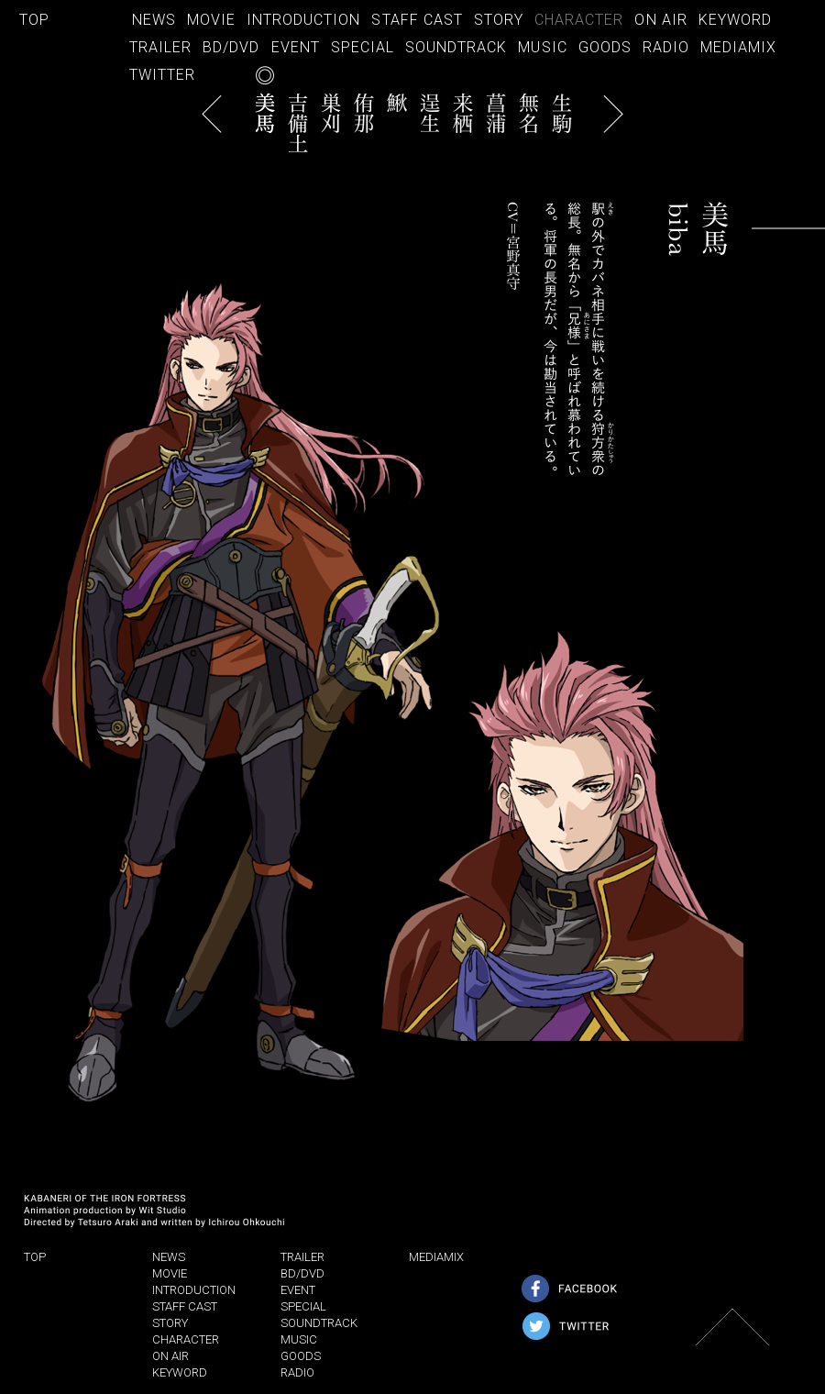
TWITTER (162, 74)
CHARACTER (578, 19)
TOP (34, 19)
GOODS (605, 47)
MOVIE (211, 19)
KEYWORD (735, 19)
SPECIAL (362, 47)
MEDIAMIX (738, 47)
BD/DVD (231, 47)
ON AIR (660, 19)
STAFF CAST (416, 19)
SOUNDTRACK (456, 47)
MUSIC (542, 47)
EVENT (295, 47)
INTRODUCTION (303, 19)
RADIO (666, 47)
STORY (498, 19)
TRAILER (160, 47)
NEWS (154, 19)
